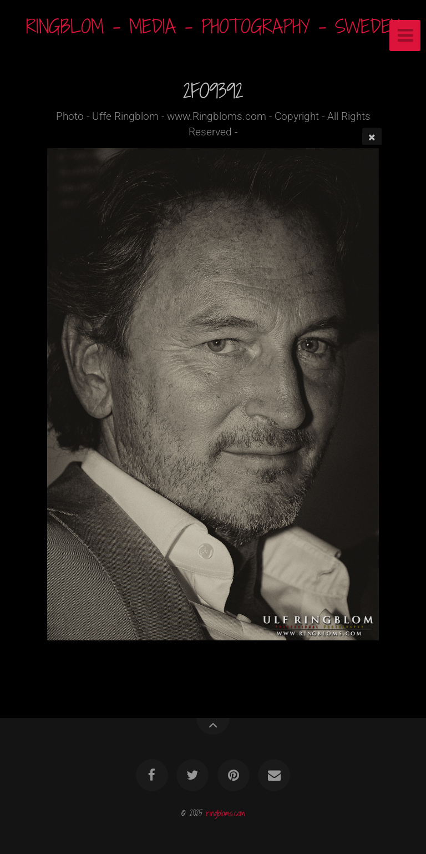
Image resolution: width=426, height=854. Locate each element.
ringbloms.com (225, 812)
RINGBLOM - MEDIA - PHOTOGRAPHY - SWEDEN (213, 26)
